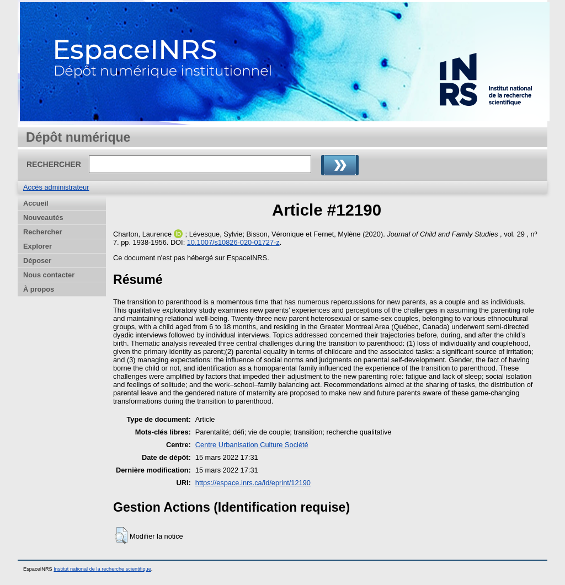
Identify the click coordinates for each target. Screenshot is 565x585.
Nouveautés (43, 217)
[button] (121, 535)
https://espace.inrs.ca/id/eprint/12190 (253, 483)
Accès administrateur (56, 187)
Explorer (37, 246)
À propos (38, 289)
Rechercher (42, 232)
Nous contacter (48, 275)
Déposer (37, 260)
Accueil (36, 203)
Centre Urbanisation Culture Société (251, 445)
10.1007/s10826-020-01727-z (233, 242)
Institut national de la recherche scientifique (102, 569)
